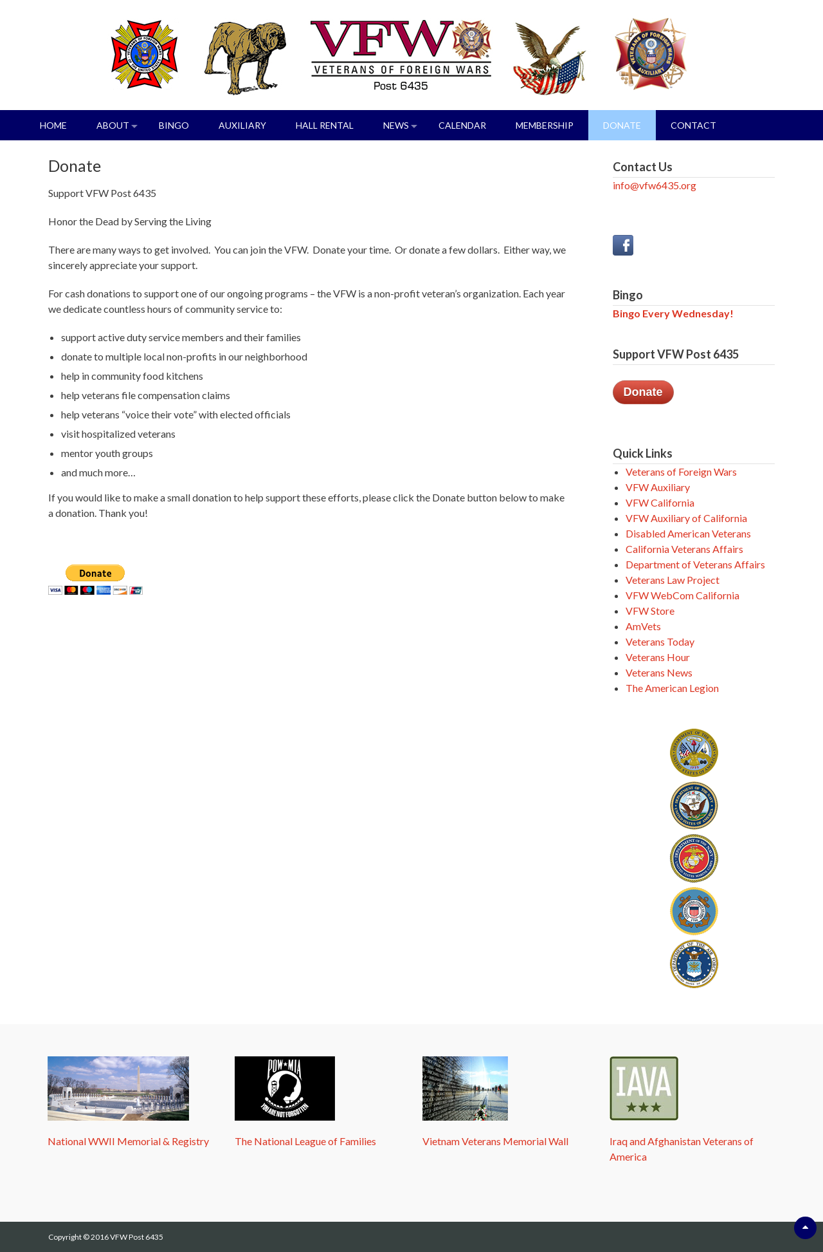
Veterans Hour (658, 657)
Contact (693, 125)
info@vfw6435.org (654, 185)
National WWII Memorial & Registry (128, 1141)
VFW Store (650, 610)
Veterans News (659, 672)
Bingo (174, 125)
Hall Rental (325, 125)
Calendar (462, 125)
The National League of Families (305, 1141)
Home (53, 125)
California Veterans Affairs (684, 549)
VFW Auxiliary (658, 487)
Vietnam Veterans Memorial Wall (495, 1141)
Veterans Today (660, 641)
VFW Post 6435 (136, 1237)
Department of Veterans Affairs (695, 564)
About (112, 125)
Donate (622, 125)
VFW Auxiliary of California (686, 518)
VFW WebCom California (682, 595)
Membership (545, 125)
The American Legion (672, 688)
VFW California (660, 502)
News (396, 125)
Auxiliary (242, 125)
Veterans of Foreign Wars (681, 471)
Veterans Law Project (672, 580)
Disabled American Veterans (688, 533)
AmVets (643, 626)
